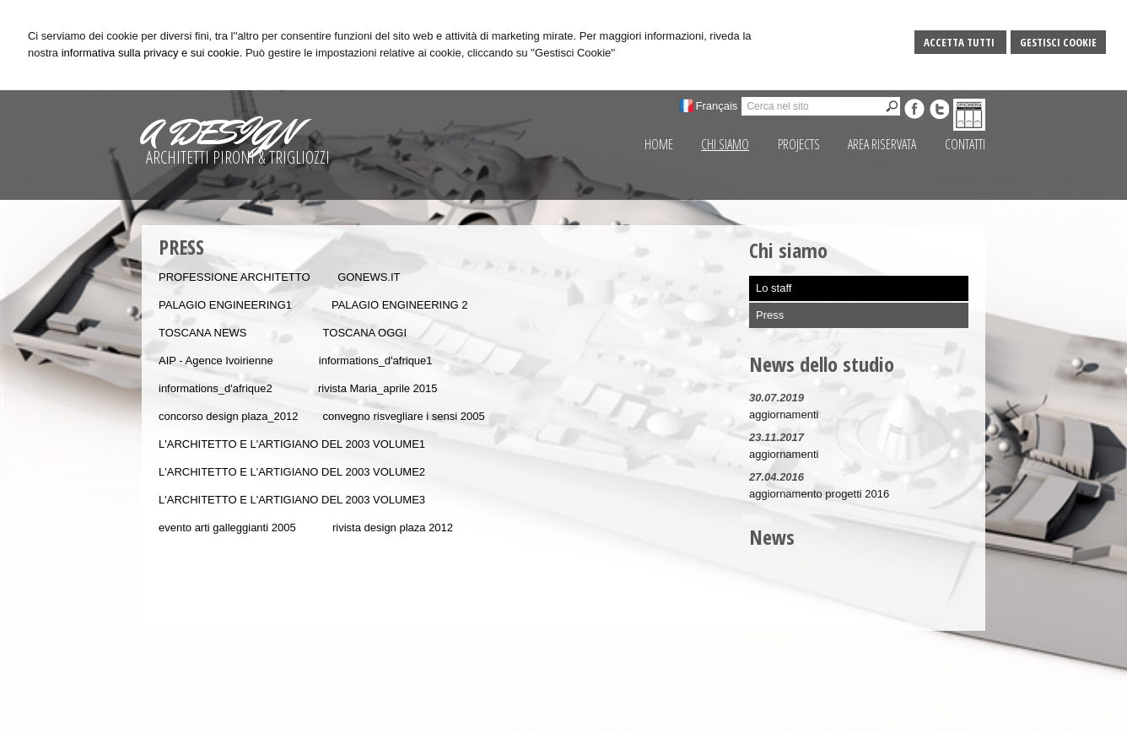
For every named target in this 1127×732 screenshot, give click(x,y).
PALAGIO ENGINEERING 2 (400, 305)
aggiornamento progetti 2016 (819, 493)
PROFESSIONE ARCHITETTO (234, 277)
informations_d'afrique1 (376, 360)
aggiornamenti (783, 414)
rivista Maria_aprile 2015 (378, 388)
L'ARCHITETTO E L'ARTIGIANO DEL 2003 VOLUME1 (292, 444)
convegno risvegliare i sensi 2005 (403, 416)
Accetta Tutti (960, 42)
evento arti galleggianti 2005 (227, 527)
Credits (865, 715)
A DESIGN (218, 132)
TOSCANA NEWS (203, 332)
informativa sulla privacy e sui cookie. (152, 52)
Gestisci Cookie (1058, 42)
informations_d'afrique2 (215, 388)
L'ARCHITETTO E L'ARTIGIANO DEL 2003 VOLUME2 (292, 472)
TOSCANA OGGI (365, 332)
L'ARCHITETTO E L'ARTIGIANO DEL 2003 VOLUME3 (292, 499)
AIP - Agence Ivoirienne (217, 360)
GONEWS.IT (368, 277)
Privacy (823, 715)
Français (717, 106)
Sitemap (779, 715)
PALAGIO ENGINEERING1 (225, 305)
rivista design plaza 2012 (392, 527)
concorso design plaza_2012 (229, 416)
